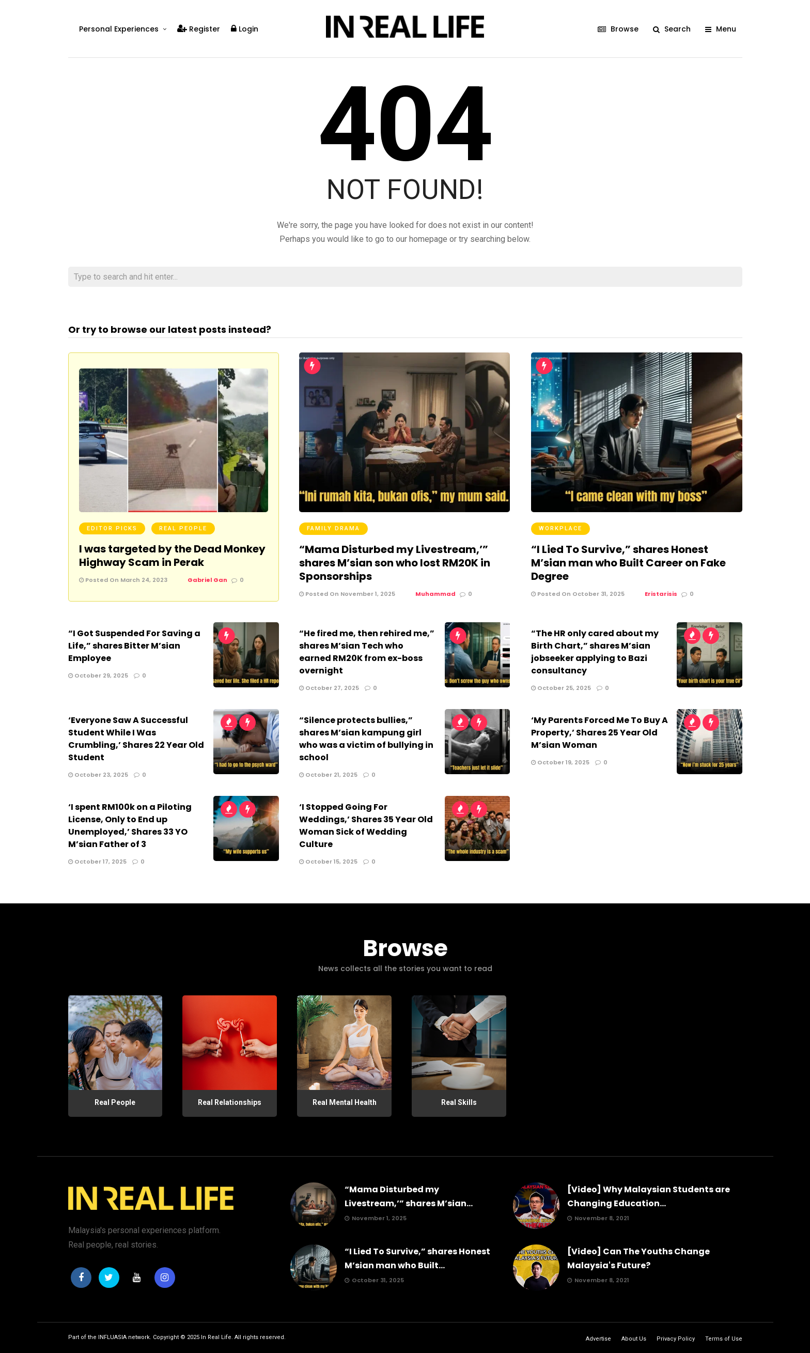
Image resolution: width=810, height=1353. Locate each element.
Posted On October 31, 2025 (578, 594)
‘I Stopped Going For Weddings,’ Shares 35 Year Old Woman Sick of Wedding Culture (366, 825)
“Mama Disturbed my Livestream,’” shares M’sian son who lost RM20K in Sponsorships (394, 562)
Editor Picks (112, 528)
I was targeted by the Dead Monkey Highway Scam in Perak (172, 556)
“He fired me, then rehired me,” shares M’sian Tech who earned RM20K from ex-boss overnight (366, 652)
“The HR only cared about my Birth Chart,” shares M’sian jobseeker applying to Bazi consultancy (595, 652)
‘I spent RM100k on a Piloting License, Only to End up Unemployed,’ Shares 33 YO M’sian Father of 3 (130, 825)
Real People (183, 528)
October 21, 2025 (328, 775)
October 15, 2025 (328, 861)
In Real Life (216, 1337)
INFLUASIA (112, 1337)
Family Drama (333, 528)
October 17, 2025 (97, 861)
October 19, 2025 (560, 762)
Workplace (560, 528)
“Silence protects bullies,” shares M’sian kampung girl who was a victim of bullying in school (366, 738)
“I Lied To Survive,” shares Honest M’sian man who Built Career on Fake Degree (628, 562)
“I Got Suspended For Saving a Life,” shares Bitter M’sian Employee (134, 645)
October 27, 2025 (329, 688)
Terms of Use (723, 1338)
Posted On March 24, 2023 (123, 580)
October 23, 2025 (98, 775)
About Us (633, 1338)
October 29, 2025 (98, 675)
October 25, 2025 (561, 688)
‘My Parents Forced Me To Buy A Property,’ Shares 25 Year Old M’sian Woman (599, 732)
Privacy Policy (676, 1338)
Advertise (598, 1338)
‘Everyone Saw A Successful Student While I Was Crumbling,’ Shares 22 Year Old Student (136, 738)
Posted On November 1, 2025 (347, 594)
